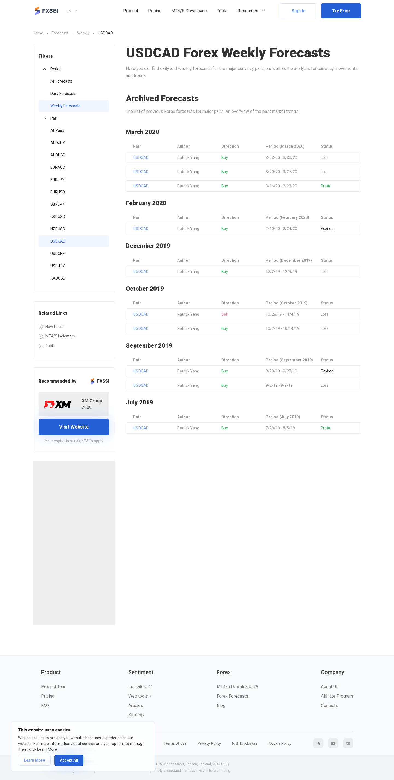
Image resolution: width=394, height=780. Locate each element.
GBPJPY (57, 204)
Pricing (154, 10)
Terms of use (175, 743)
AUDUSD (57, 155)
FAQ (45, 705)
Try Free (341, 10)
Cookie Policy (280, 743)
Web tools (139, 696)
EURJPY (57, 179)
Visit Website (74, 427)
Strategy (136, 714)
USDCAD (57, 241)
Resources (247, 10)
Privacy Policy (209, 743)
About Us (329, 686)
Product (130, 10)
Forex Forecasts (232, 696)
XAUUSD (57, 278)
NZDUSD (57, 229)
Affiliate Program (337, 696)
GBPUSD (57, 216)
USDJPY (57, 266)
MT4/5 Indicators (60, 336)
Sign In (298, 10)
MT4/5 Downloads (189, 10)
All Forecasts (61, 81)
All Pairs (57, 130)
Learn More (34, 760)
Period (56, 69)
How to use (55, 326)
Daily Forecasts (63, 93)
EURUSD (57, 192)
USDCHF (57, 253)
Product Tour (53, 686)
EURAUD (57, 167)
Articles (135, 705)
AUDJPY (57, 143)
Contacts (329, 705)
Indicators (140, 686)
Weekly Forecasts (65, 106)
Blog (221, 705)
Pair (53, 118)
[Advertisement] (74, 543)
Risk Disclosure (245, 743)
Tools (222, 10)
